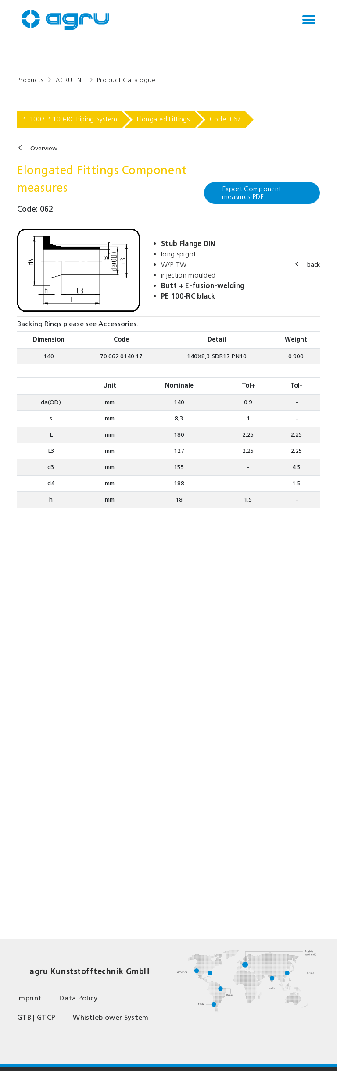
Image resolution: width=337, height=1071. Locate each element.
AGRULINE (70, 80)
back (313, 264)
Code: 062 (225, 119)
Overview (43, 148)
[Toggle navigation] (309, 19)
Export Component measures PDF (251, 193)
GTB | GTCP (36, 1017)
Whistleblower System (110, 1017)
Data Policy (78, 998)
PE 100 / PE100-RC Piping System (69, 119)
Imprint (29, 998)
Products (30, 80)
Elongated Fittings (163, 119)
